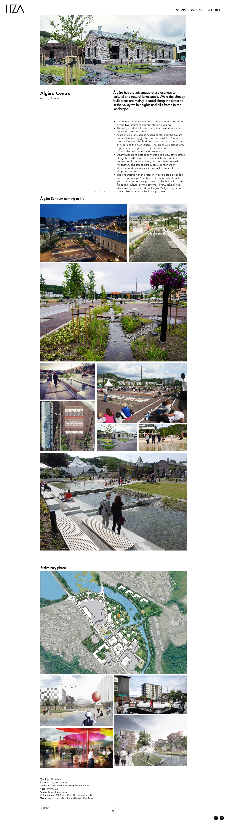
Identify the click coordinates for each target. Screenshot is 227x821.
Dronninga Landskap (83, 795)
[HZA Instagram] (222, 818)
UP (113, 811)
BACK (46, 807)
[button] (75, 160)
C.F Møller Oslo (64, 795)
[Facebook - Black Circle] (216, 818)
